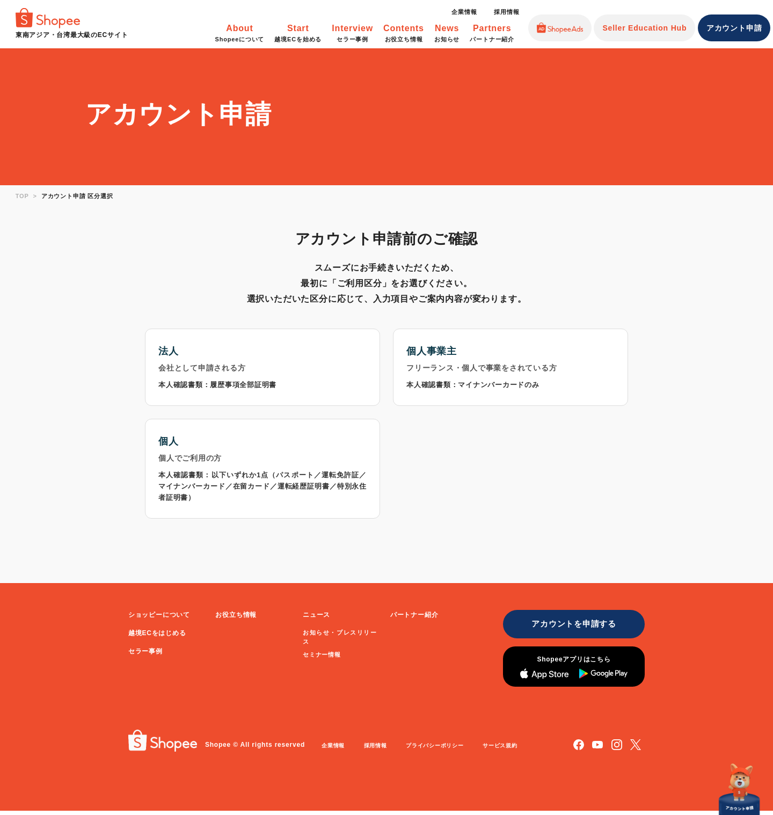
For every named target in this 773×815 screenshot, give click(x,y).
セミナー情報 (322, 656)
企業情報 (464, 12)
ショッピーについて (159, 616)
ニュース (316, 616)
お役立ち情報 (236, 616)
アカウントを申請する (569, 626)
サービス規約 (516, 750)
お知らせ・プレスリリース (340, 638)
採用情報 (506, 12)
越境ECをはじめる (157, 634)
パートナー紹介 (414, 616)
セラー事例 (145, 653)
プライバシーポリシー (445, 750)
